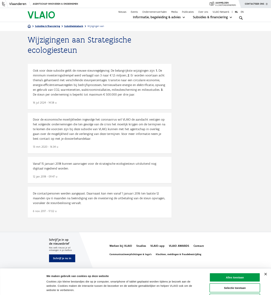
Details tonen (189, 288)
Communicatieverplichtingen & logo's (130, 254)
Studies (141, 245)
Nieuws (122, 11)
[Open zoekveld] (241, 17)
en (242, 11)
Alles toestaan (235, 263)
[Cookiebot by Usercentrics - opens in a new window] (22, 288)
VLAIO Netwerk (221, 11)
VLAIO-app (157, 245)
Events (134, 11)
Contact (198, 245)
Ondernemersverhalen (154, 11)
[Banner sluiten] (265, 260)
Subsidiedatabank (73, 26)
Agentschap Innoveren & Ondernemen (55, 3)
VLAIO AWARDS (179, 245)
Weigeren (235, 284)
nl (236, 11)
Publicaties (188, 11)
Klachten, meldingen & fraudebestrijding (178, 254)
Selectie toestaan (235, 274)
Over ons (203, 11)
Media (174, 11)
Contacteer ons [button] (254, 2)
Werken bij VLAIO (120, 245)
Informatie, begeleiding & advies (157, 17)
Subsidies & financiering (210, 17)
